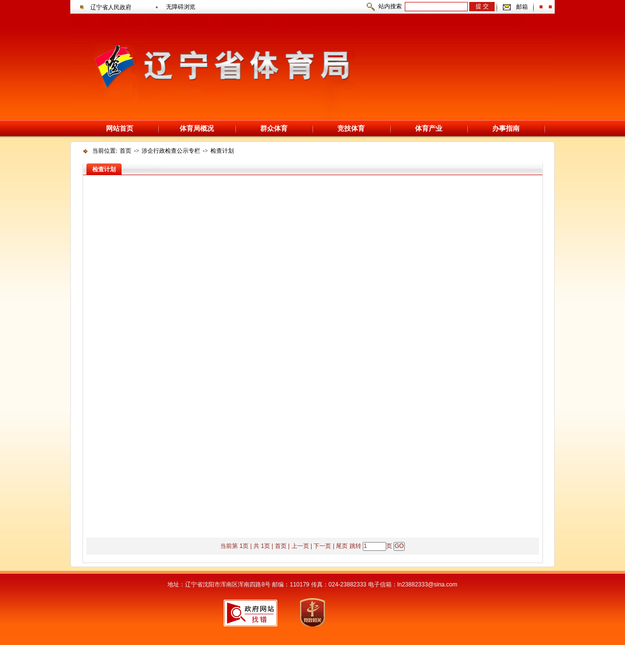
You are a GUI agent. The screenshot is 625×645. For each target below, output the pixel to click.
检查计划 (222, 150)
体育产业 (428, 128)
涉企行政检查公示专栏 (171, 150)
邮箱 (522, 6)
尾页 (342, 546)
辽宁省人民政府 (110, 7)
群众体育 (274, 128)
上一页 (300, 546)
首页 (125, 150)
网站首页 (119, 128)
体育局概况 (197, 128)
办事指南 (506, 128)
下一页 (322, 546)
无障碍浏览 (180, 6)
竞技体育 (351, 128)
